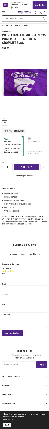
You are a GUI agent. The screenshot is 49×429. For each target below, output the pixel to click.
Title (3, 304)
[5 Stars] (13, 271)
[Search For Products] (18, 19)
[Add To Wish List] (43, 167)
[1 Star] (3, 271)
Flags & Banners (24, 176)
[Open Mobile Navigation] (3, 12)
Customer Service (11, 376)
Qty (3, 162)
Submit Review (12, 333)
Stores (5, 385)
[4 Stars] (11, 271)
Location (5, 294)
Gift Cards (7, 394)
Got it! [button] (7, 425)
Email (4, 284)
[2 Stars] (6, 271)
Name (4, 274)
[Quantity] (7, 167)
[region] (24, 209)
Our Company (8, 403)
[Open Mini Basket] (45, 12)
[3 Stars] (8, 271)
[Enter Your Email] (18, 364)
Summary (5, 315)
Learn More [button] (8, 419)
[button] (35, 12)
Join (42, 365)
